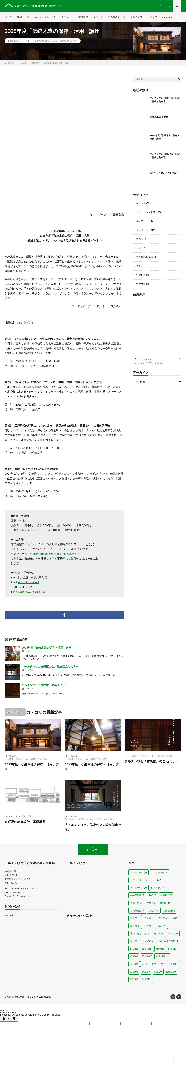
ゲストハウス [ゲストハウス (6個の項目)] (138, 888)
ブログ (153, 16)
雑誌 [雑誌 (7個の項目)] (134, 979)
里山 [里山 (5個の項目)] (134, 972)
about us (167, 16)
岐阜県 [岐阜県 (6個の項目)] (135, 926)
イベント (98, 16)
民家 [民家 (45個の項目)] (148, 941)
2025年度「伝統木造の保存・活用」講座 (32, 767)
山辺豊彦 (156, 756)
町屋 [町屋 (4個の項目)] (134, 956)
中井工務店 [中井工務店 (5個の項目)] (137, 895)
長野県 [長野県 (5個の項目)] (171, 972)
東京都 (164, 756)
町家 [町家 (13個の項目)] (172, 949)
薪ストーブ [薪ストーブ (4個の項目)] (159, 964)
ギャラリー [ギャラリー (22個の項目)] (153, 880)
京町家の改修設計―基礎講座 (25, 822)
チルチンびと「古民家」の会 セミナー (45, 685)
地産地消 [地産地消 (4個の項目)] (169, 910)
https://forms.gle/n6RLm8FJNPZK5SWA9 (54, 553)
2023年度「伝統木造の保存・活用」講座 (46, 647)
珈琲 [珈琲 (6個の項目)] (160, 949)
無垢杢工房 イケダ (159, 117)
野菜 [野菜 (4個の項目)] (146, 972)
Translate (154, 361)
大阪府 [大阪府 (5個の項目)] (149, 918)
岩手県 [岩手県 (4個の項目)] (149, 926)
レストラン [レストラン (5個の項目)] (158, 888)
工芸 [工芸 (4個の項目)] (162, 926)
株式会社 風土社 (13, 871)
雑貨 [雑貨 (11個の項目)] (146, 979)
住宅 (19, 16)
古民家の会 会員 (116, 16)
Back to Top (93, 850)
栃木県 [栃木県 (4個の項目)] (135, 941)
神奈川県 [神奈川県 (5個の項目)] (162, 956)
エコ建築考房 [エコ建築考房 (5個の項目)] (159, 872)
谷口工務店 (109, 820)
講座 (75, 41)
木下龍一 (91, 820)
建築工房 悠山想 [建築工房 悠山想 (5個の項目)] (139, 933)
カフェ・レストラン (45, 16)
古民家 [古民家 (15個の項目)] (165, 903)
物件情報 (83, 16)
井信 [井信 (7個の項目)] (152, 895)
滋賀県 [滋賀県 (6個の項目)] (147, 949)
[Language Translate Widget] (157, 357)
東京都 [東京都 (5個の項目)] (173, 933)
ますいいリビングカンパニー (164, 173)
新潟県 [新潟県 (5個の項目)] (159, 933)
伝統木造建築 (65, 41)
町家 (24, 817)
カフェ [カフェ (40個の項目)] (135, 880)
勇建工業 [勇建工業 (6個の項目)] (136, 903)
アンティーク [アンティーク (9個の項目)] (138, 872)
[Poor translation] (12, 1019)
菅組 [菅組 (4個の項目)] (134, 964)
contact (9, 915)
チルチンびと (137, 16)
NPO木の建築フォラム (47, 41)
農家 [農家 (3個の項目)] (174, 964)
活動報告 (141, 273)
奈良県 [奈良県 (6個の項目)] (163, 918)
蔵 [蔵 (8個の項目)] (145, 964)
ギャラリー (67, 16)
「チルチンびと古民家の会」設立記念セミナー (50, 666)
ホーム (8, 16)
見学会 (99, 820)
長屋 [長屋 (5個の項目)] (158, 972)
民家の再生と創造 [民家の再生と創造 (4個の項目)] (168, 941)
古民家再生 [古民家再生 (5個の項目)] (137, 910)
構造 (171, 756)
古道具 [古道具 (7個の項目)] (154, 910)
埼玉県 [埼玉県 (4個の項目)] (135, 918)
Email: (25, 582)
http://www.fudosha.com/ (21, 888)
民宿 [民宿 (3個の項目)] (134, 949)
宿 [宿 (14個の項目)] (176, 918)
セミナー (146, 756)
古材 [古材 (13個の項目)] (151, 903)
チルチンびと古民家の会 (37, 997)
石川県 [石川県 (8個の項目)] (147, 956)
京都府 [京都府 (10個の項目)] (166, 895)
